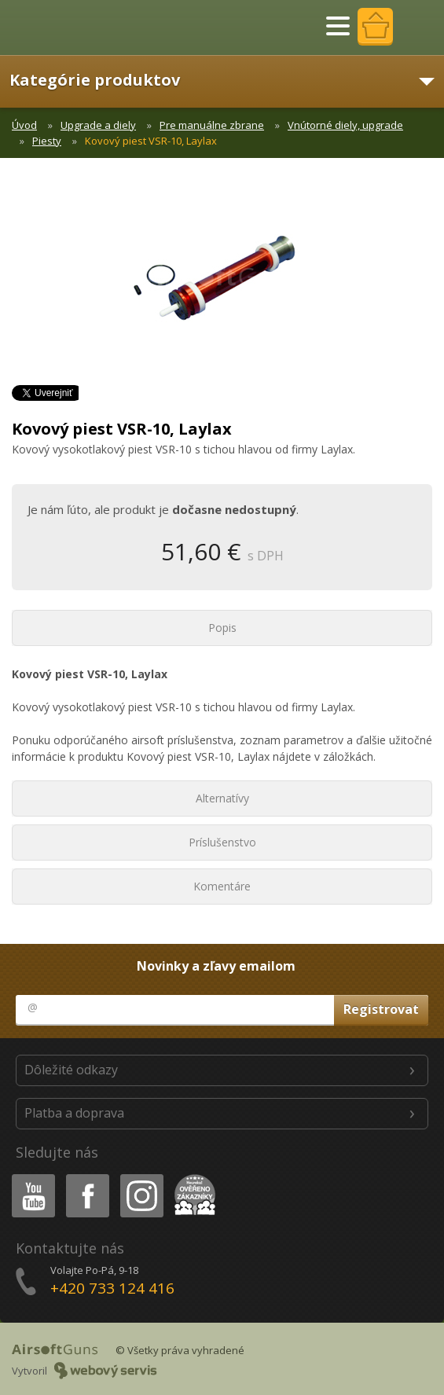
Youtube (29, 1177)
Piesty (46, 141)
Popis (222, 627)
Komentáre (222, 886)
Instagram (140, 1177)
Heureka (191, 1177)
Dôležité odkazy (71, 1069)
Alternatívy (222, 798)
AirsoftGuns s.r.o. (67, 27)
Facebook (86, 1177)
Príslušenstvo (222, 842)
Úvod (24, 125)
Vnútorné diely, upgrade (345, 125)
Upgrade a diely (98, 125)
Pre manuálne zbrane (212, 125)
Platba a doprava (74, 1113)
